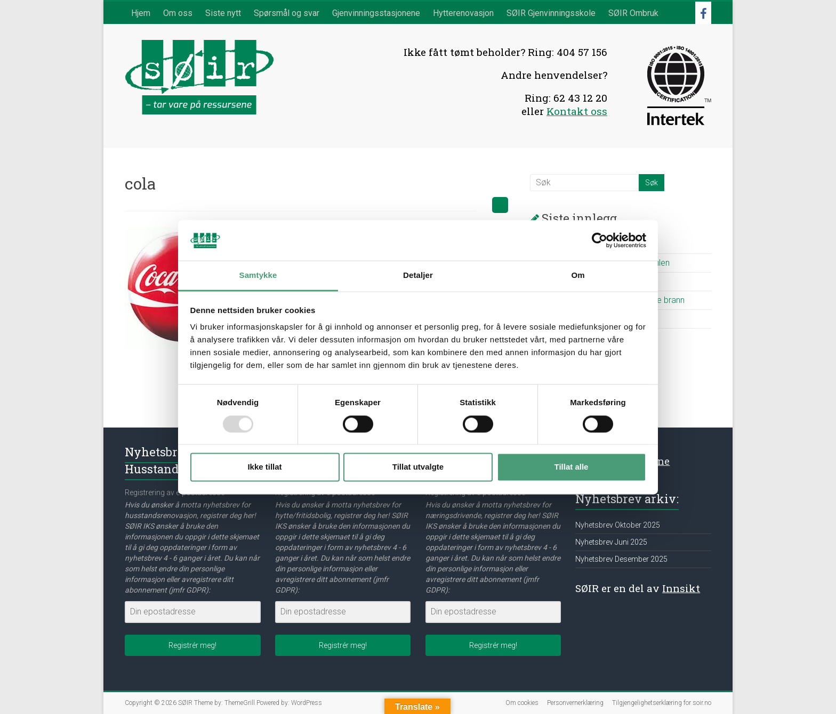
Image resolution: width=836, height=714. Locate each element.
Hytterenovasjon (463, 13)
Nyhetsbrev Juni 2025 (611, 542)
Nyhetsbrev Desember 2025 (621, 559)
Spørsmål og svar (286, 13)
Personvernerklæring (575, 703)
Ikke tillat (264, 467)
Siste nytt (223, 13)
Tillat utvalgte (418, 467)
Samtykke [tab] (258, 275)
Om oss (177, 13)
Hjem (140, 13)
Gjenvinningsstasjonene (376, 13)
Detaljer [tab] (418, 275)
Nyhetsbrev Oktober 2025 (617, 525)
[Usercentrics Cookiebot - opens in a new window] (599, 240)
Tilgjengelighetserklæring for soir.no (661, 703)
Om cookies (521, 703)
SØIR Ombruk (633, 13)
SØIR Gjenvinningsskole (551, 13)
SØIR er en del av (637, 588)
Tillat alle (571, 467)
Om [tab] (577, 275)
